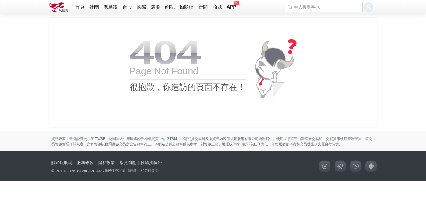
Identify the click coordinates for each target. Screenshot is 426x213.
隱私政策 (106, 162)
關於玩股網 (61, 162)
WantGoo (85, 171)
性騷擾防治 (151, 162)
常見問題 (128, 162)
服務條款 (85, 162)
